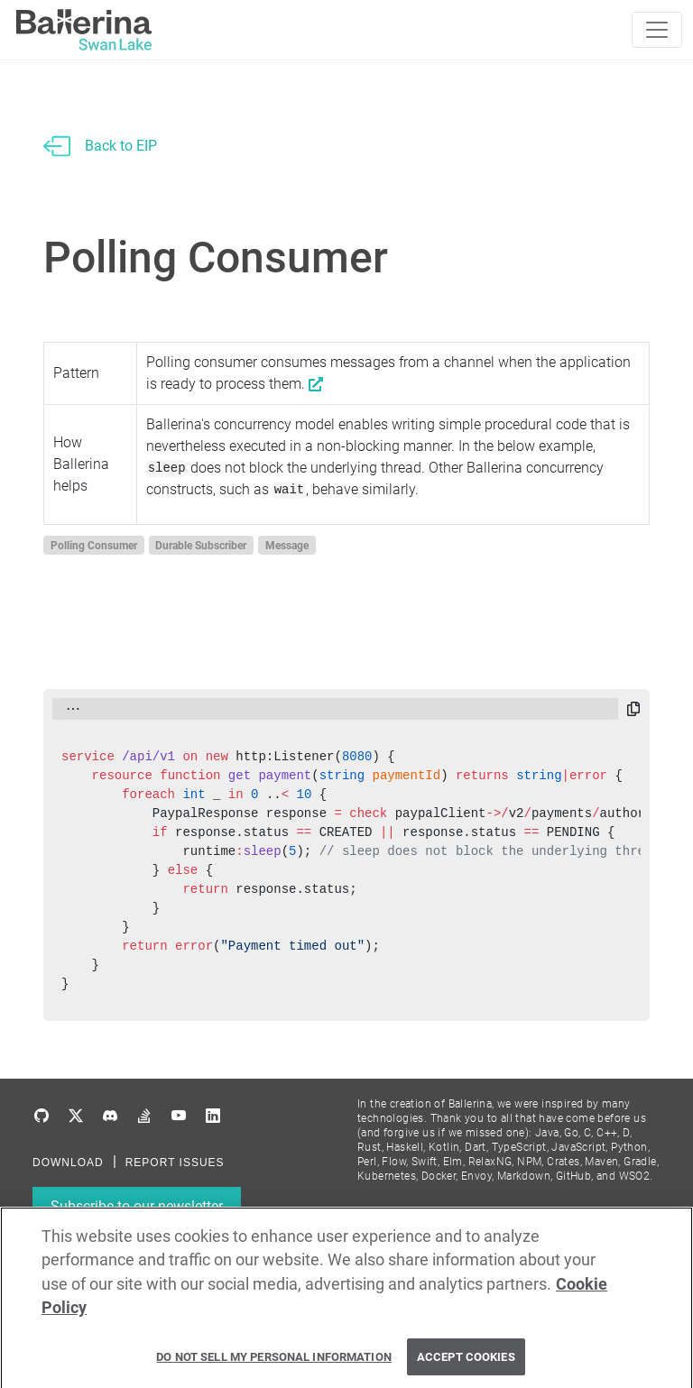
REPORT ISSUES (175, 1162)
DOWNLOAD (68, 1162)
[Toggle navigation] (657, 30)
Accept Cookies (466, 1364)
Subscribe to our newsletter (137, 1206)
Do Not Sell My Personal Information (274, 1364)
